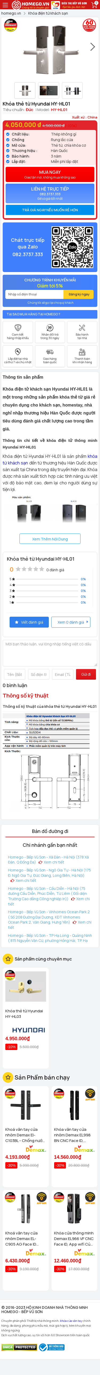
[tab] (50, 210)
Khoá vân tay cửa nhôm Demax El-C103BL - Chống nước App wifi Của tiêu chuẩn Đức (25, 1135)
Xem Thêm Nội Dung (50, 538)
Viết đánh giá (29, 622)
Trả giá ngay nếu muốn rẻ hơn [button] (50, 210)
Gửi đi (86, 674)
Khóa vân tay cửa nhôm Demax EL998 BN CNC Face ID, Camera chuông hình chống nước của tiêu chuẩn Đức (73, 1135)
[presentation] (93, 49)
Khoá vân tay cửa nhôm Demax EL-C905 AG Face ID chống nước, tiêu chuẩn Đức (21, 1238)
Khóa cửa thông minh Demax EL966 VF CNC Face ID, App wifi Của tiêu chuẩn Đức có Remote (74, 1238)
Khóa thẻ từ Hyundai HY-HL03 (24, 1013)
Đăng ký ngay (79, 294)
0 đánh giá (55, 570)
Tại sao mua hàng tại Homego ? (33, 314)
